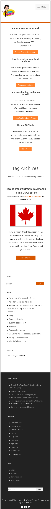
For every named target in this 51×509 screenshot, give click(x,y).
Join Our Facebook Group (25, 118)
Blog (11, 315)
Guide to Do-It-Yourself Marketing (23, 407)
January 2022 (16, 454)
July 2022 (14, 437)
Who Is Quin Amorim (17, 341)
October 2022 (16, 426)
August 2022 (15, 433)
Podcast (12, 326)
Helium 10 (25, 149)
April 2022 (15, 444)
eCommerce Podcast (17, 323)
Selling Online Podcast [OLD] (20, 337)
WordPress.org (16, 480)
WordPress (32, 500)
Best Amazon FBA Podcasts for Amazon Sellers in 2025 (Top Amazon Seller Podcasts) (24, 309)
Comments (16, 477)
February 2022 (16, 451)
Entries (15, 473)
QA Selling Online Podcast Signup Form (24, 334)
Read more (25, 258)
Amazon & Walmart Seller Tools (21, 298)
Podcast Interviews (17, 330)
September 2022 (17, 430)
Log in (13, 470)
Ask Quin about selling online (20, 302)
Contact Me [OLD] (16, 319)
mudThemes (27, 502)
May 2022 (14, 440)
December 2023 (16, 423)
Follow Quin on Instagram (25, 52)
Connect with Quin (25, 85)
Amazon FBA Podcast (33, 197)
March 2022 (15, 447)
